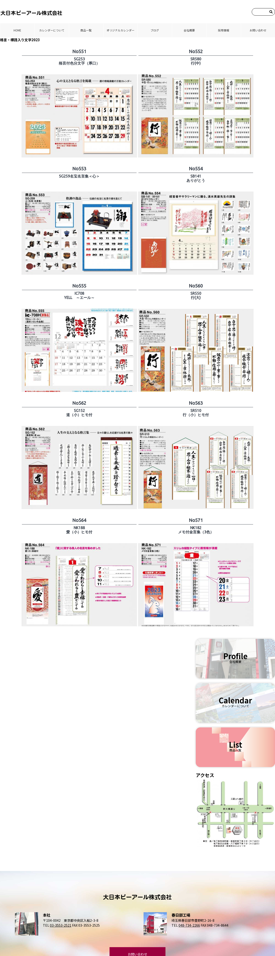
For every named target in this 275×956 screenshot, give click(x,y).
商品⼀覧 (86, 30)
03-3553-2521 (60, 925)
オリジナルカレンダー (120, 30)
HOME (17, 30)
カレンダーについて (51, 30)
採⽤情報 (223, 30)
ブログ (155, 30)
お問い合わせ (258, 30)
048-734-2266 (189, 925)
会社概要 (189, 30)
